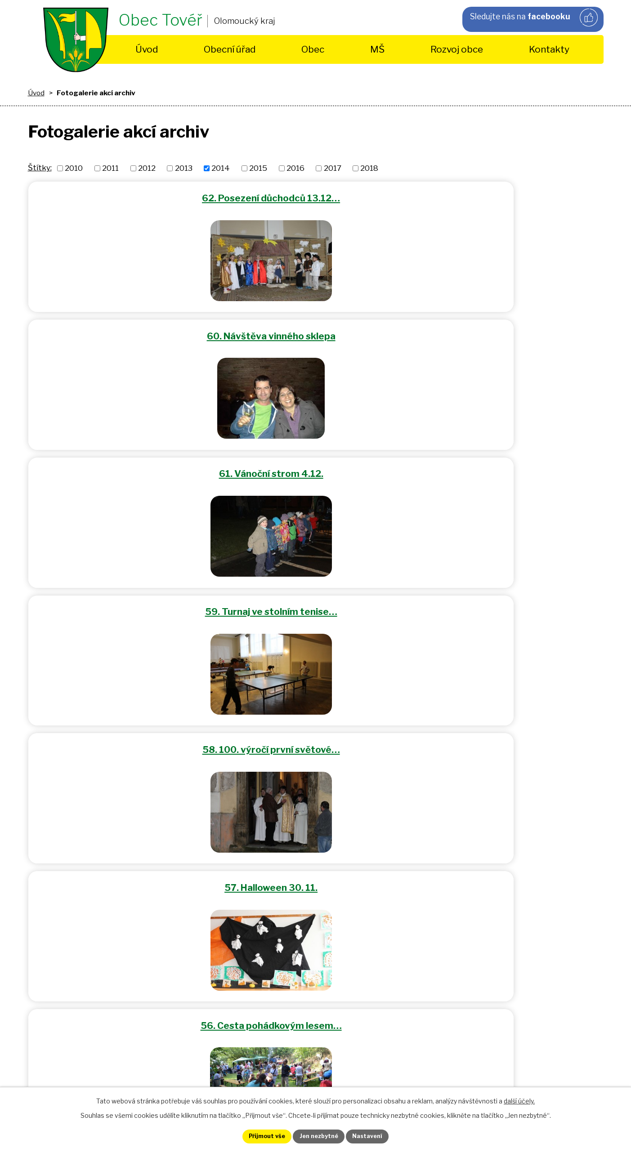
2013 (183, 168)
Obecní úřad (229, 49)
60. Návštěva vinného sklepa (315, 196)
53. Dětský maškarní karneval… (123, 599)
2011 (110, 168)
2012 (147, 168)
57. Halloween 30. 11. (507, 330)
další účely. (519, 1099)
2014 (220, 168)
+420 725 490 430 (229, 837)
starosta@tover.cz (265, 896)
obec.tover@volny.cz (261, 909)
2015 (258, 168)
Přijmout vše (257, 1135)
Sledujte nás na (533, 18)
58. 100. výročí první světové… (315, 330)
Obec (312, 49)
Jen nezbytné (319, 1135)
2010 (74, 168)
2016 (295, 168)
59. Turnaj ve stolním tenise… (124, 330)
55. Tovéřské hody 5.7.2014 (315, 465)
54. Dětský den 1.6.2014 (507, 465)
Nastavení (377, 1135)
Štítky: (40, 167)
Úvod (146, 49)
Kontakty (549, 49)
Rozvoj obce (456, 49)
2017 (332, 168)
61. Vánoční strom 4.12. (507, 196)
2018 (369, 168)
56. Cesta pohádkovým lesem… (123, 465)
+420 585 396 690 (230, 850)
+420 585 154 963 (229, 824)
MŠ (377, 49)
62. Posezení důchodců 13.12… (123, 196)
